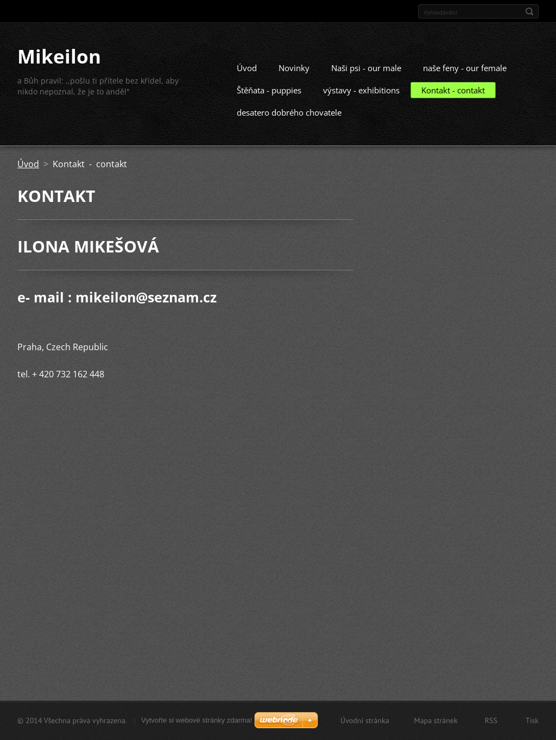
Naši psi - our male (366, 78)
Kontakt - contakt (453, 101)
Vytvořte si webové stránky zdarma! (196, 720)
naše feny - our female (465, 78)
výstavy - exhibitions (361, 101)
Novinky (294, 78)
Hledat (529, 11)
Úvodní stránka (364, 720)
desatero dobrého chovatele (289, 123)
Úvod (247, 78)
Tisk (532, 720)
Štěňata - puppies (269, 101)
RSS (491, 720)
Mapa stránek (436, 720)
